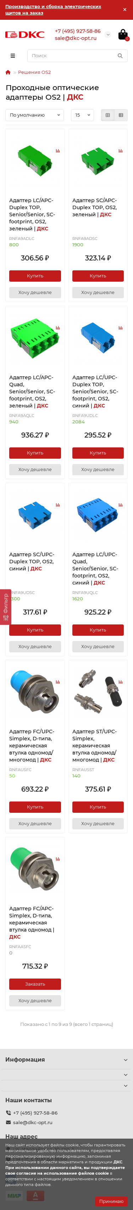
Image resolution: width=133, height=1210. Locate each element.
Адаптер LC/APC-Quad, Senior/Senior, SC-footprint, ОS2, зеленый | (32, 391)
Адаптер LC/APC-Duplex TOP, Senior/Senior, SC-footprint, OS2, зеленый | (32, 214)
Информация (66, 1059)
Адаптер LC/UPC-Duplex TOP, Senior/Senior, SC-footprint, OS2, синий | (95, 391)
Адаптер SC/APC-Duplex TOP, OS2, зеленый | (94, 207)
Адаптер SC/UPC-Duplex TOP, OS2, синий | (31, 561)
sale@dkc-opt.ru (32, 1122)
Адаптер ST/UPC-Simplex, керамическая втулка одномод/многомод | (94, 745)
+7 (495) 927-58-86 (35, 1113)
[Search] (77, 55)
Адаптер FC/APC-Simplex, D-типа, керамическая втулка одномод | (31, 922)
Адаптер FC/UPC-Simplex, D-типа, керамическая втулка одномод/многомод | (31, 745)
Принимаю (111, 1201)
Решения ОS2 (34, 72)
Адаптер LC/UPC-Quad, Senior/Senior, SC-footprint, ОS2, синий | (95, 568)
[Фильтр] (5, 607)
